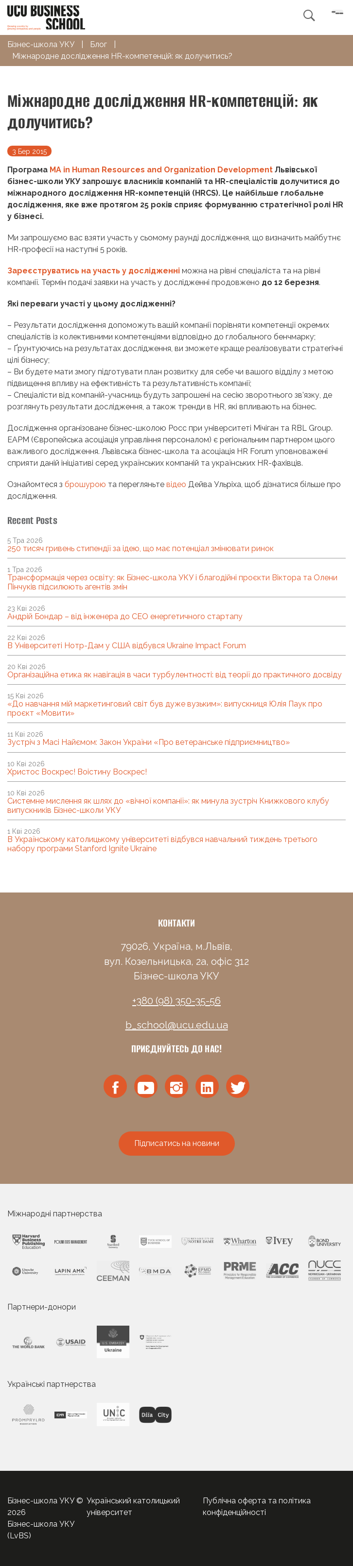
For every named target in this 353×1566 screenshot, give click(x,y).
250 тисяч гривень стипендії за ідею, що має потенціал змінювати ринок (140, 548)
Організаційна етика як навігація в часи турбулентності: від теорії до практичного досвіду (174, 674)
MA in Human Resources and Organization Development (161, 169)
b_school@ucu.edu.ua (176, 1025)
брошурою (85, 484)
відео (176, 484)
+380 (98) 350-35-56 (176, 1001)
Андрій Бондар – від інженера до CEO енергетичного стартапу (125, 616)
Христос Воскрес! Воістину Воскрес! (77, 771)
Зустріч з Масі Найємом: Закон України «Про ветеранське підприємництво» (148, 742)
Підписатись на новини (176, 1143)
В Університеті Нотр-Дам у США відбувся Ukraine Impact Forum (126, 645)
